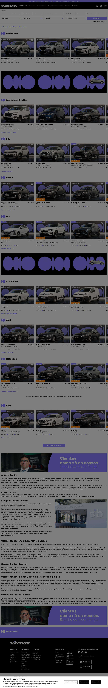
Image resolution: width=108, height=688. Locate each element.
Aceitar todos (96, 682)
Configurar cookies (71, 682)
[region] (54, 682)
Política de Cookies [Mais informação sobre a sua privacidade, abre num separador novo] (31, 686)
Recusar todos (84, 682)
